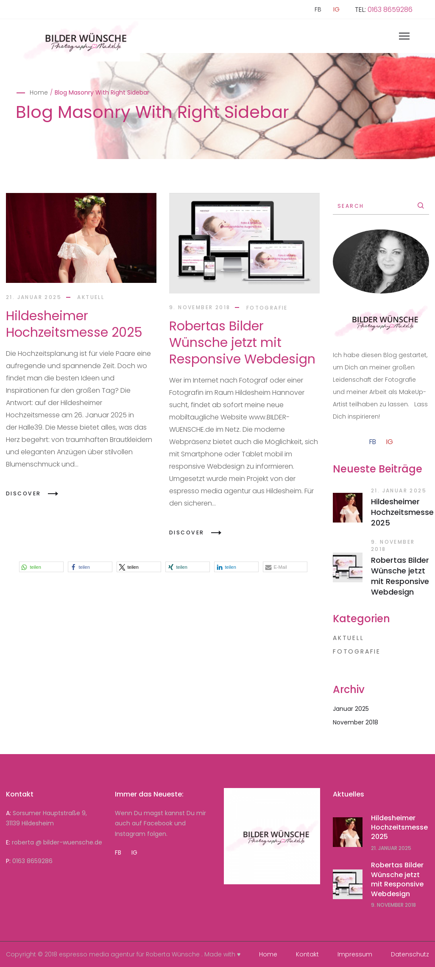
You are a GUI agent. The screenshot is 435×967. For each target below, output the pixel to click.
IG (336, 9)
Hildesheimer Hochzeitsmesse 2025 (74, 324)
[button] (41, 567)
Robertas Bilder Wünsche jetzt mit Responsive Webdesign (242, 342)
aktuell (90, 297)
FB (318, 9)
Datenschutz (410, 954)
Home (39, 92)
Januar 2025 (351, 708)
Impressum (354, 954)
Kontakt (307, 954)
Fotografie (267, 307)
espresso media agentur (97, 954)
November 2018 (355, 722)
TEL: (384, 9)
